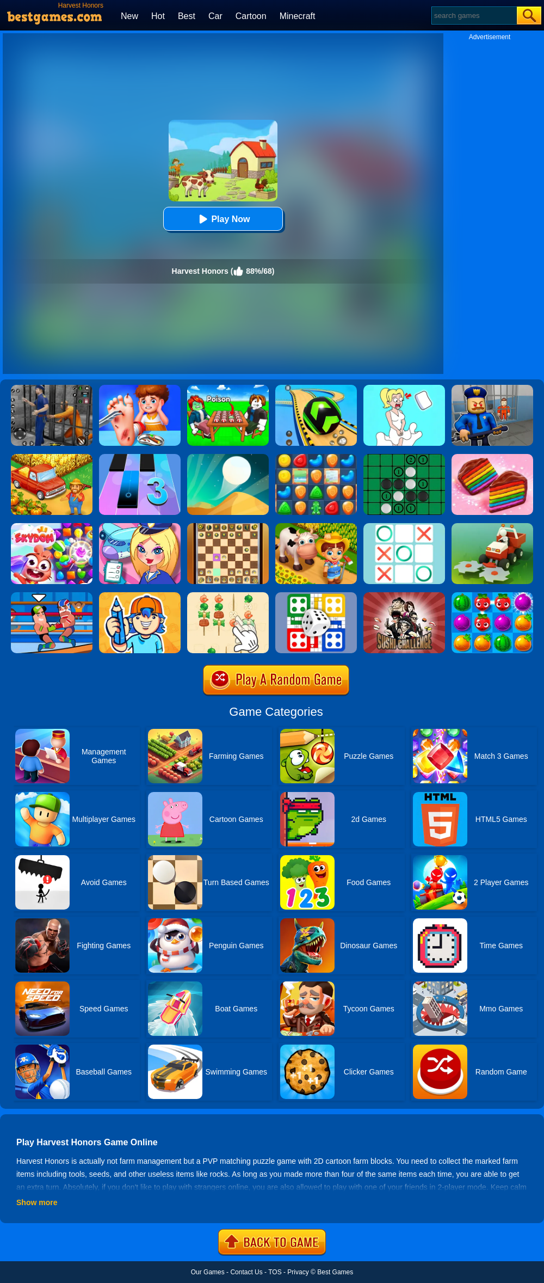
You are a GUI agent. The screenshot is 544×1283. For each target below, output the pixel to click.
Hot (158, 16)
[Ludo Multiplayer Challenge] (316, 596)
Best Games (335, 1272)
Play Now (223, 219)
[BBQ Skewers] (228, 596)
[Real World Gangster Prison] (51, 388)
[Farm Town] (51, 458)
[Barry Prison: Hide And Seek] (492, 388)
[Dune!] (228, 458)
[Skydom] (51, 527)
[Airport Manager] (140, 527)
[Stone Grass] (492, 527)
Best (186, 16)
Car (215, 16)
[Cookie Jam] (492, 458)
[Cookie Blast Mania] (316, 458)
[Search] (473, 15)
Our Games (208, 1272)
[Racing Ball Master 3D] (316, 388)
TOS (274, 1272)
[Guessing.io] (140, 596)
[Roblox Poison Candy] (228, 388)
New (129, 16)
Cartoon (251, 16)
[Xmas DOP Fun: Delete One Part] (404, 388)
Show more (36, 1202)
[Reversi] (404, 458)
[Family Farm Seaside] (316, 527)
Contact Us (246, 1272)
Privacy (297, 1272)
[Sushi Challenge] (404, 596)
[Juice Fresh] (492, 596)
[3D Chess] (228, 527)
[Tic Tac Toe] (404, 527)
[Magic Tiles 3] (140, 458)
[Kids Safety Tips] (140, 388)
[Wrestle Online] (51, 596)
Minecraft (298, 16)
